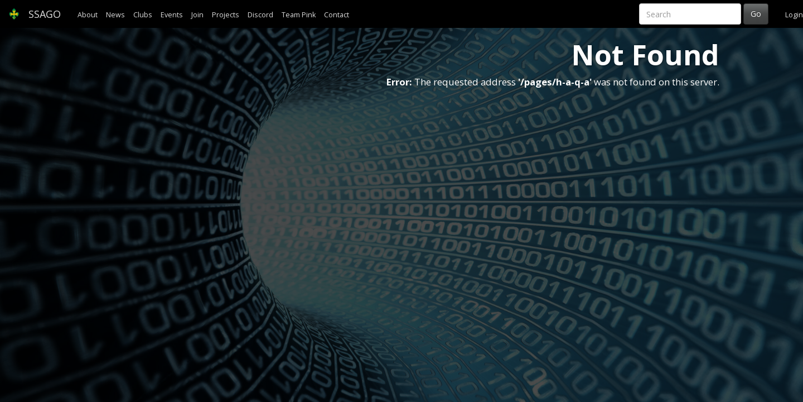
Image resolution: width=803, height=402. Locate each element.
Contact (336, 15)
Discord (260, 15)
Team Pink (299, 15)
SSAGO (34, 14)
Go (756, 13)
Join (197, 15)
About (88, 15)
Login (794, 15)
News (115, 15)
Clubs (142, 15)
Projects (225, 15)
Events (172, 15)
